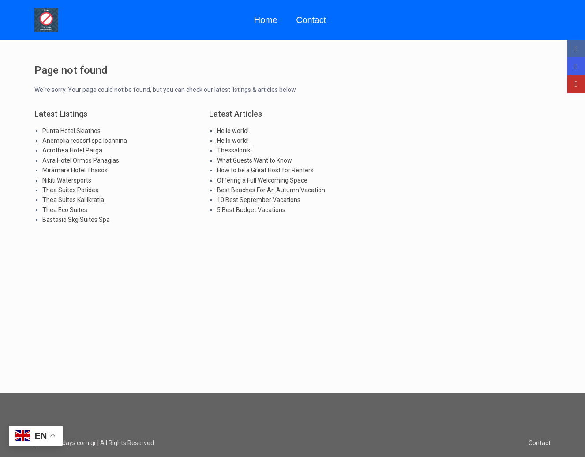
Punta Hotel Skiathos (71, 130)
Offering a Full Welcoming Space (262, 180)
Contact (311, 20)
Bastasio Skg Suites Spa (76, 219)
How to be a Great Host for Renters (265, 170)
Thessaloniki (234, 150)
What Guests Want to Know (254, 160)
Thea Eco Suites (64, 209)
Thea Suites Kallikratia (73, 199)
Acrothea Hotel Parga (72, 150)
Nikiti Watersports (66, 180)
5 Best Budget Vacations (251, 209)
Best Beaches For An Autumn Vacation (271, 190)
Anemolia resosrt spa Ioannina (84, 140)
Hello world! (233, 130)
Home (266, 20)
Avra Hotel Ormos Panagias (80, 160)
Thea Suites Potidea (70, 190)
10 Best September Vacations (258, 199)
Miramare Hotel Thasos (75, 170)
